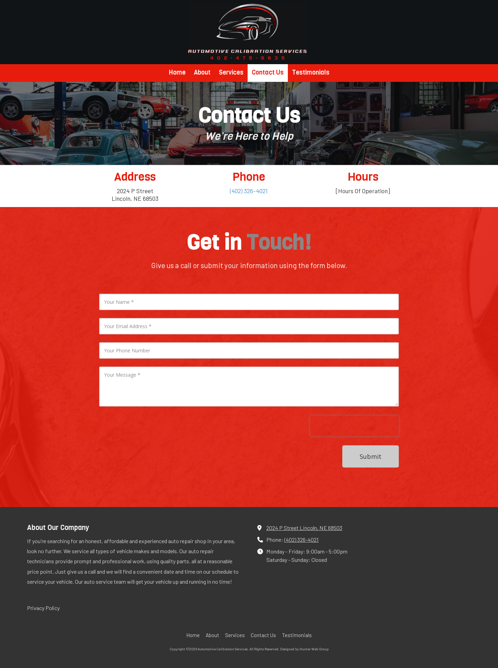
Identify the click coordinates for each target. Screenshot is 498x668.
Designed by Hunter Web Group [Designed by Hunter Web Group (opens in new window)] (304, 649)
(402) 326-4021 (301, 539)
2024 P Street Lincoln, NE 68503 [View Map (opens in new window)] (304, 527)
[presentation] (354, 429)
